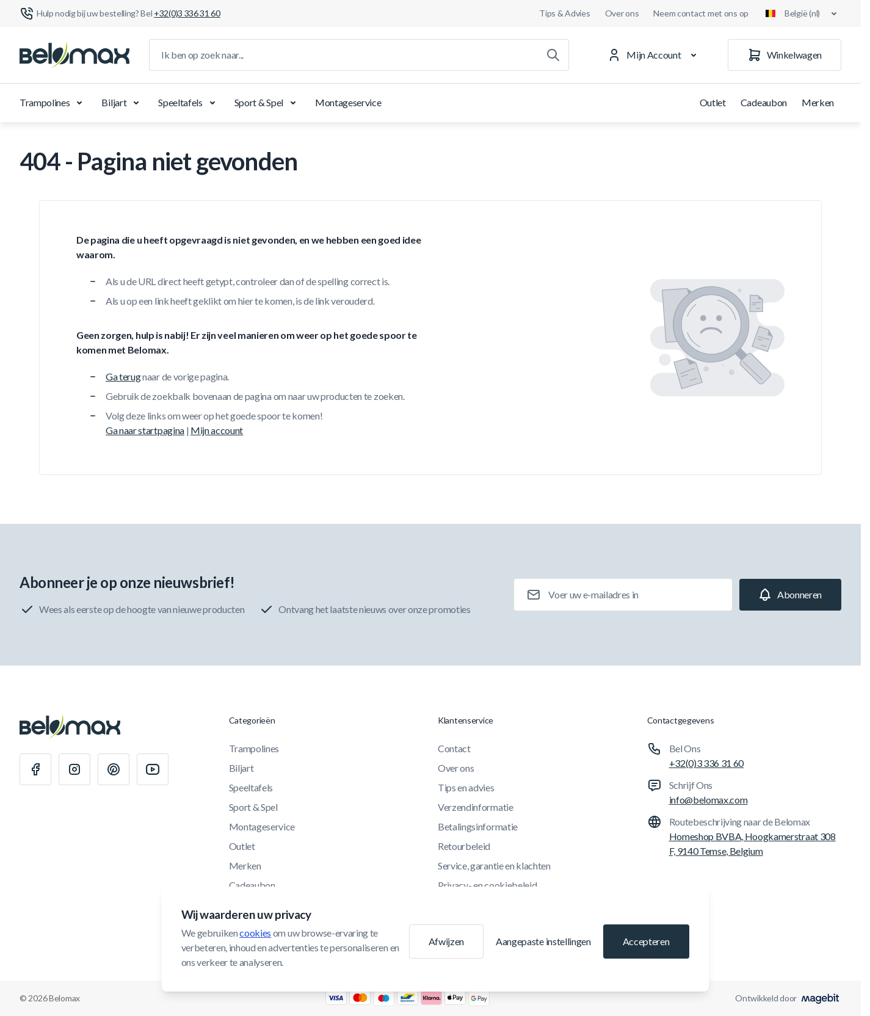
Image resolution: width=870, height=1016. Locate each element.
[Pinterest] (113, 769)
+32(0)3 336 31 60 (706, 763)
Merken (818, 102)
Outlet (713, 102)
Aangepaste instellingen (543, 941)
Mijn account (216, 430)
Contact (454, 748)
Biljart (122, 102)
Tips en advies (466, 787)
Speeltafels (188, 102)
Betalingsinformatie (478, 826)
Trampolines (53, 102)
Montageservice (348, 102)
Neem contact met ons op (701, 13)
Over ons (622, 13)
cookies (255, 932)
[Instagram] (74, 769)
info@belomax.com (708, 799)
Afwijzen (446, 941)
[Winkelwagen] (784, 55)
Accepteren (646, 941)
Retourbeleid (464, 846)
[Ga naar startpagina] (74, 55)
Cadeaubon (764, 102)
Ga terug (123, 376)
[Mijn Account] (654, 55)
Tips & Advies (564, 13)
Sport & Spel (267, 102)
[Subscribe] (790, 595)
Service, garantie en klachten (494, 865)
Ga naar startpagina (145, 430)
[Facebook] (35, 769)
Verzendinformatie (475, 807)
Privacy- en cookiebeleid (487, 885)
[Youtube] (153, 769)
